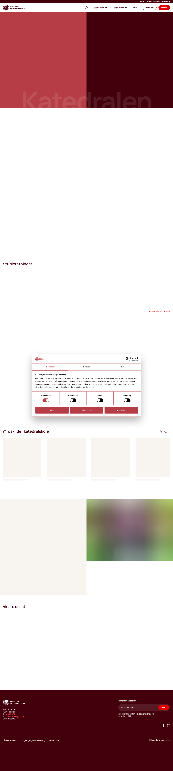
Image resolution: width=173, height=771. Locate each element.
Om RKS (136, 7)
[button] (150, 7)
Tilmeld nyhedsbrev (127, 700)
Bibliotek (148, 2)
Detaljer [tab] (86, 367)
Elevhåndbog (165, 2)
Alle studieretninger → (159, 311)
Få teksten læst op (11, 740)
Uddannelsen (100, 7)
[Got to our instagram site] (168, 725)
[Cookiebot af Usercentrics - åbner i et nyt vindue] (127, 359)
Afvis (52, 410)
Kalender (156, 2)
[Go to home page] (13, 7)
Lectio (141, 2)
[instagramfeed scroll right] (161, 431)
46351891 (10, 714)
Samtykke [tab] (50, 367)
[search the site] (86, 7)
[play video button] (9, 407)
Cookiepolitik (53, 740)
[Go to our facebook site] (163, 725)
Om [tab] (122, 367)
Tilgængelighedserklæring (33, 740)
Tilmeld (164, 707)
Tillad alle (121, 410)
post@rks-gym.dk (15, 716)
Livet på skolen (119, 7)
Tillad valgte (86, 410)
